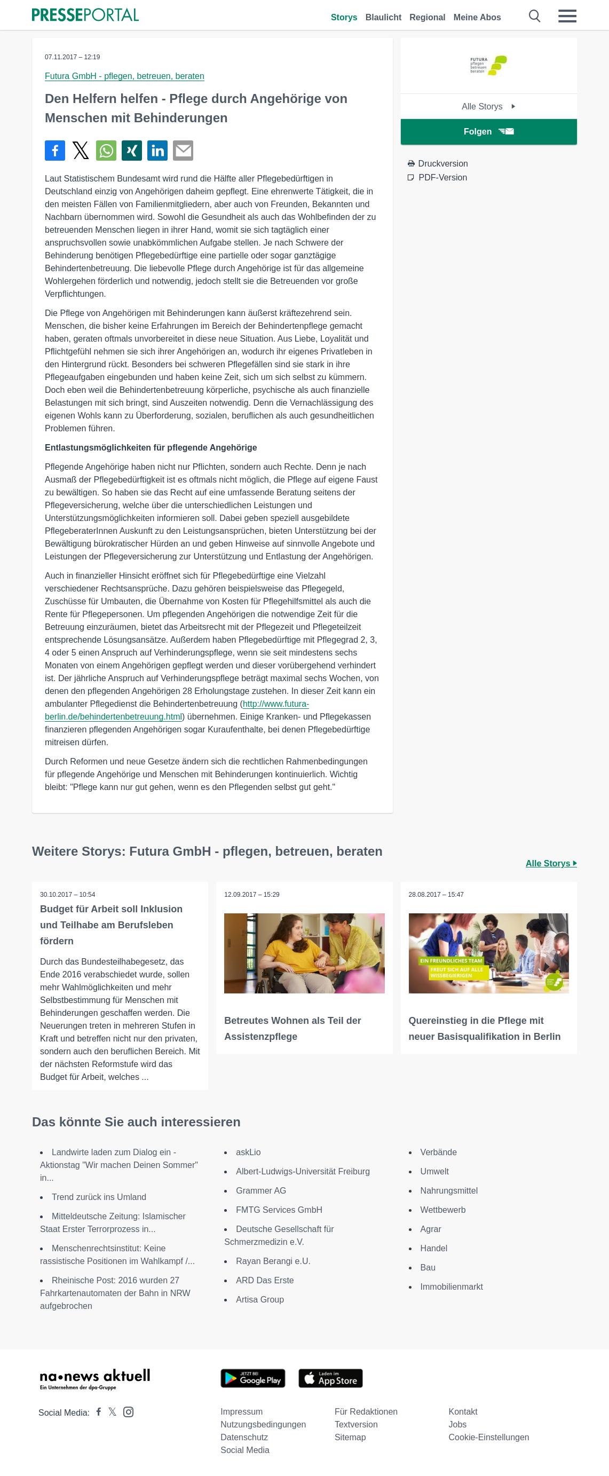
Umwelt (435, 1171)
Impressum (241, 1411)
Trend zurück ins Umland (99, 1197)
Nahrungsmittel (449, 1190)
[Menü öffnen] (567, 16)
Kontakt (463, 1411)
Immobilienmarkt (452, 1286)
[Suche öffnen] (535, 16)
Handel (434, 1248)
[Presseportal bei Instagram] (125, 1411)
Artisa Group (260, 1299)
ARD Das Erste (265, 1280)
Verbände (439, 1152)
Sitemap (350, 1437)
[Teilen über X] (80, 150)
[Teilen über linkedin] (157, 150)
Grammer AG (261, 1190)
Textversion (356, 1424)
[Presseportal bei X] (109, 1412)
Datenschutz (244, 1437)
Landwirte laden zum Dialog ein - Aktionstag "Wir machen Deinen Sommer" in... (119, 1165)
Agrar (431, 1229)
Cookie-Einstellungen (489, 1437)
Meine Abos (477, 17)
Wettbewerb (443, 1209)
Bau (428, 1267)
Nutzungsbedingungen (263, 1424)
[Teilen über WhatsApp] (106, 150)
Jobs (458, 1424)
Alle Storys (489, 106)
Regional (427, 17)
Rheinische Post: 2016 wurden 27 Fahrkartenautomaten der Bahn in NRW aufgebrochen (115, 1293)
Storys (344, 17)
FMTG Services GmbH (279, 1209)
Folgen (488, 131)
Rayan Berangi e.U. (273, 1261)
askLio (248, 1152)
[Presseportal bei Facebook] (95, 1412)
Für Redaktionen (366, 1411)
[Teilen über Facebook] (55, 150)
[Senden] (183, 150)
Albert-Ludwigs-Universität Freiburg (303, 1171)
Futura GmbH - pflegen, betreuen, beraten (124, 76)
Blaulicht (384, 17)
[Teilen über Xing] (132, 150)
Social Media (245, 1450)
